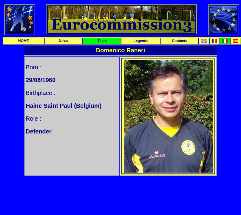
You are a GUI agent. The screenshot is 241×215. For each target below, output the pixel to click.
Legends (141, 41)
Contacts (179, 41)
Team (102, 41)
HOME (23, 41)
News (63, 41)
